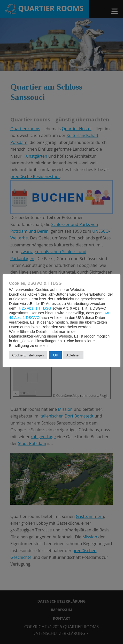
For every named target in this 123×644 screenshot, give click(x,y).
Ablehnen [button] (73, 355)
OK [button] (55, 355)
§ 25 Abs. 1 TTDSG (35, 308)
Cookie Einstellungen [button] (28, 355)
